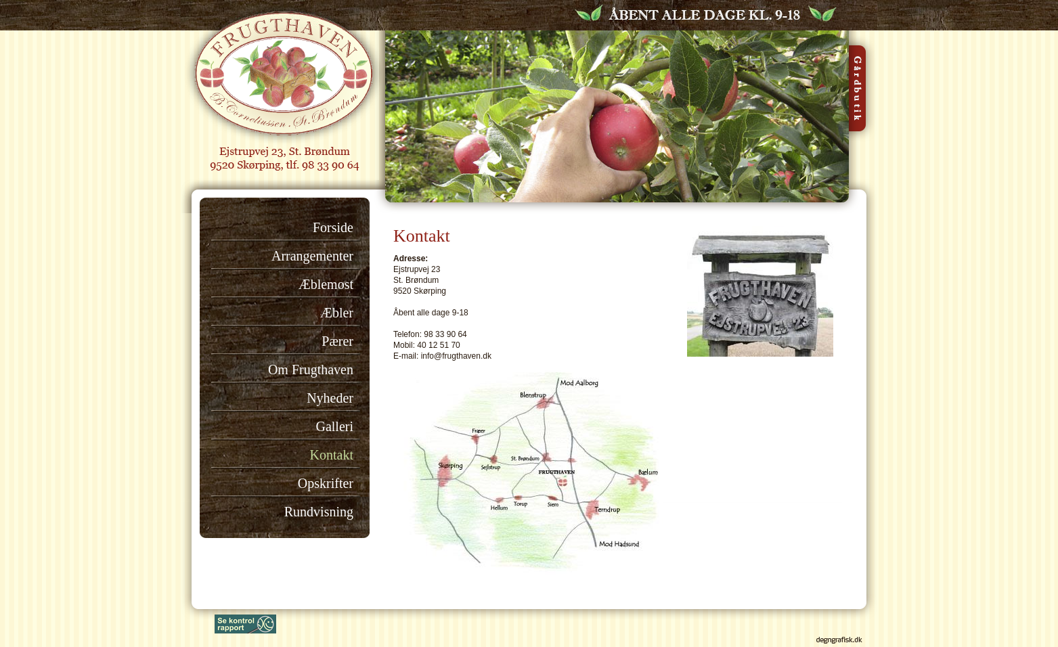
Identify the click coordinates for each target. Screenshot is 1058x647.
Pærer (337, 341)
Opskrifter (325, 483)
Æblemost (326, 284)
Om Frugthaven (310, 369)
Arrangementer (312, 255)
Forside (333, 227)
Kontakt (331, 454)
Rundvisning (318, 511)
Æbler (336, 312)
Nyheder (330, 398)
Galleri (334, 426)
